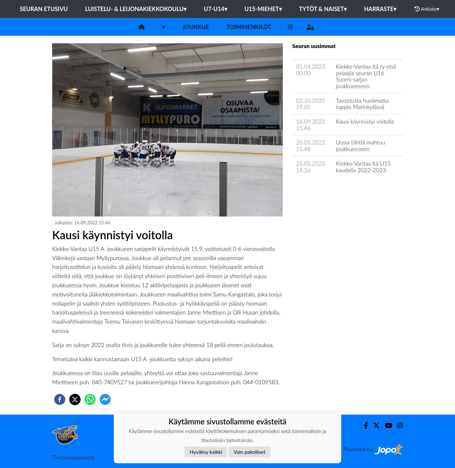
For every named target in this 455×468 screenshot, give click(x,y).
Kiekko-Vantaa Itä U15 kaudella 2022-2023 (363, 166)
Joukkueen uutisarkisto (324, 188)
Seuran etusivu (44, 8)
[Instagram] (290, 27)
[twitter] (75, 399)
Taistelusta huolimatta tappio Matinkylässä (362, 104)
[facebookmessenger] (105, 399)
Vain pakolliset (249, 452)
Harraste (380, 8)
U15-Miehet (263, 8)
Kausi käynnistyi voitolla (365, 121)
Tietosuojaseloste (73, 457)
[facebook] (59, 399)
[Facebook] (363, 425)
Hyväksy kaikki (206, 452)
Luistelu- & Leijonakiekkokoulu (135, 8)
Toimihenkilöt (248, 26)
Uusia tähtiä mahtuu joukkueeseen (360, 145)
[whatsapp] (90, 399)
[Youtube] (386, 425)
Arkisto (427, 9)
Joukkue (195, 26)
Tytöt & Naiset (323, 8)
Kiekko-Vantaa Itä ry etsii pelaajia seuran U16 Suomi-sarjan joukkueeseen (366, 76)
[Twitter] (374, 425)
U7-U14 (215, 8)
